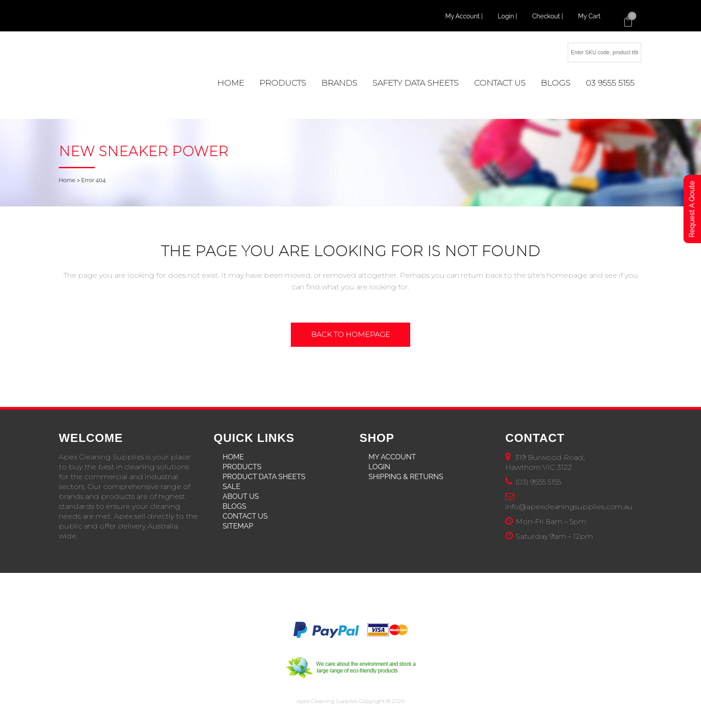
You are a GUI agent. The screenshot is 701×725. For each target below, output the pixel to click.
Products (242, 467)
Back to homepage (350, 334)
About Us (241, 496)
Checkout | (548, 16)
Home (67, 180)
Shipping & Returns (405, 476)
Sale (231, 486)
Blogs (234, 506)
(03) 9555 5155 (538, 482)
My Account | (464, 16)
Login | (508, 16)
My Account (392, 457)
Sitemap (238, 526)
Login (379, 467)
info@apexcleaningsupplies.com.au (569, 506)
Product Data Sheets (264, 476)
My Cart (589, 16)
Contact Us (245, 516)
